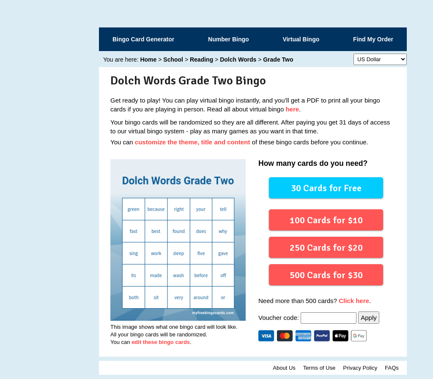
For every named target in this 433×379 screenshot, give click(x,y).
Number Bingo (228, 39)
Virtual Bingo (300, 39)
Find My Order (373, 39)
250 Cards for (325, 247)
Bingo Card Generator (143, 39)
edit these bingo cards (161, 342)
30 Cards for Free (326, 187)
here (292, 109)
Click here (354, 300)
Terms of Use (319, 368)
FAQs (392, 368)
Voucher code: (308, 317)
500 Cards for (325, 274)
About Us (284, 368)
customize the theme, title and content (192, 142)
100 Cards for (325, 219)
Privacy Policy (360, 368)
